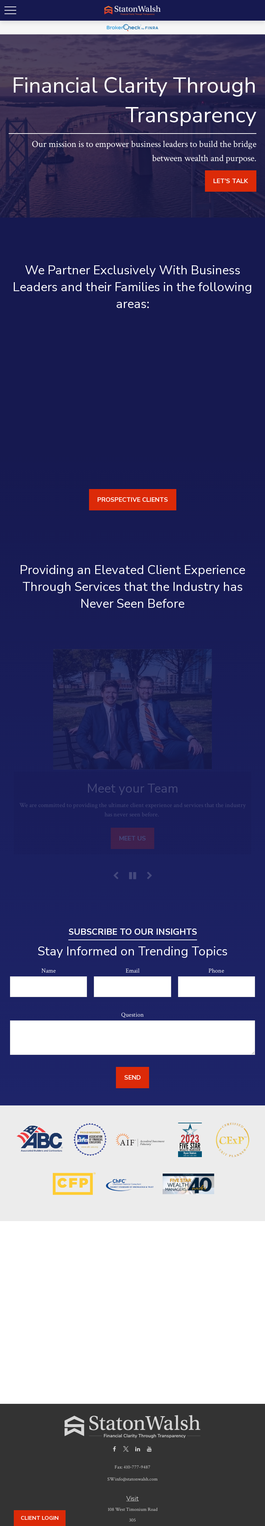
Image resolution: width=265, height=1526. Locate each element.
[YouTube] (149, 1448)
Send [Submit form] (132, 1077)
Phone (216, 971)
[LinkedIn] (138, 1448)
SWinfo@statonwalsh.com (132, 1479)
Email (132, 971)
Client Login (40, 1518)
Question (132, 1015)
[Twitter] (126, 1448)
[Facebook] (114, 1448)
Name (48, 971)
